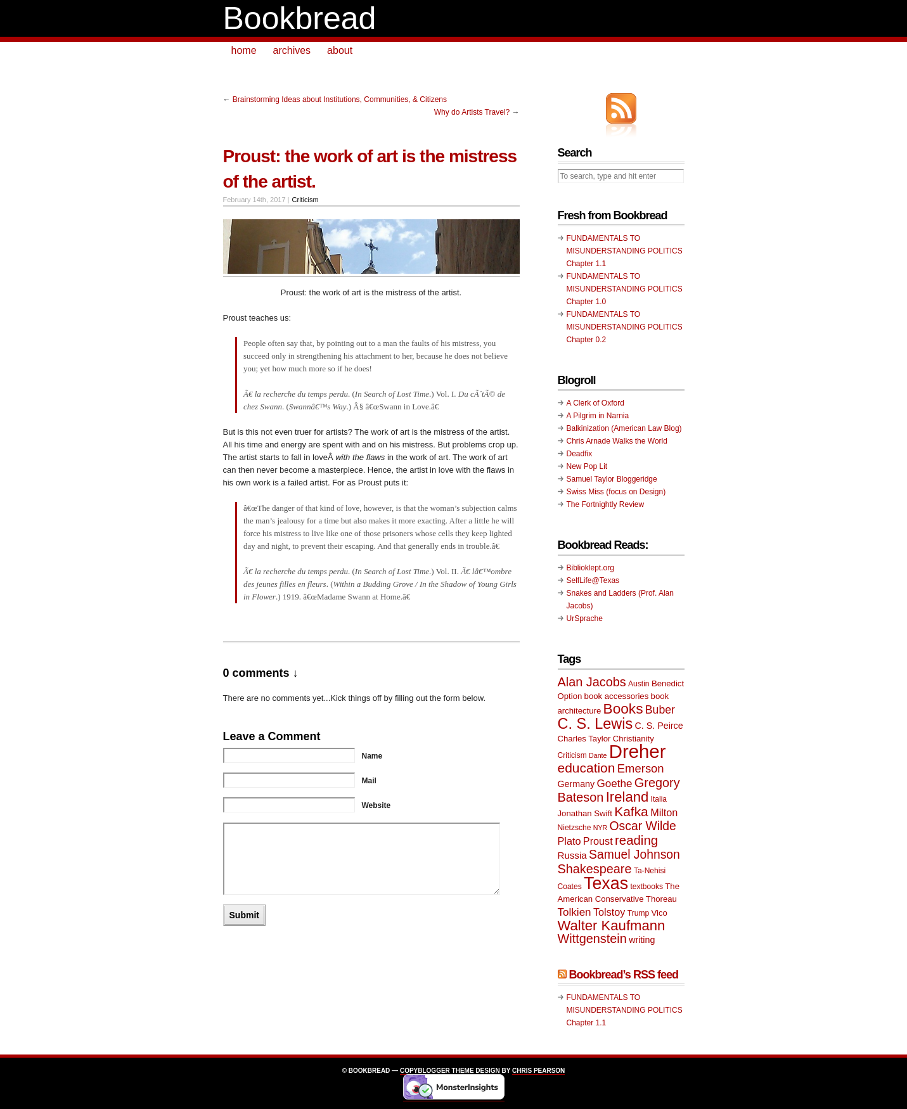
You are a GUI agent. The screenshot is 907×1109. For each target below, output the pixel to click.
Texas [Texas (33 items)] (606, 883)
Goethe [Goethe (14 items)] (615, 784)
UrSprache (585, 618)
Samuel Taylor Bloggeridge (612, 479)
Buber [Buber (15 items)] (660, 709)
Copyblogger (425, 1070)
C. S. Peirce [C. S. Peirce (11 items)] (659, 726)
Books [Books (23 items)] (623, 709)
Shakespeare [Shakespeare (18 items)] (595, 869)
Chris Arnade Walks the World (617, 441)
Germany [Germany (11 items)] (576, 784)
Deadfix (580, 453)
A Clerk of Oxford (595, 403)
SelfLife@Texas (593, 580)
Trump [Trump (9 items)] (638, 913)
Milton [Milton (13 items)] (664, 812)
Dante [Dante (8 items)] (598, 755)
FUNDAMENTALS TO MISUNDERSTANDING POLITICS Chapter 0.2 (625, 327)
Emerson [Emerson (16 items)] (640, 768)
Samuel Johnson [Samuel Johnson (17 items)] (634, 854)
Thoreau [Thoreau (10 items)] (661, 899)
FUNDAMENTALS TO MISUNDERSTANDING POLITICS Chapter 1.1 (625, 251)
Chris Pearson (538, 1070)
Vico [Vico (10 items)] (659, 913)
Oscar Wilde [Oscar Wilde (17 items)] (643, 826)
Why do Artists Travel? (472, 112)
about (339, 50)
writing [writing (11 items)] (642, 940)
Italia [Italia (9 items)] (659, 799)
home (244, 50)
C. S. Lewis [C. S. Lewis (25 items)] (595, 723)
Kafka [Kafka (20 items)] (631, 811)
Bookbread (299, 18)
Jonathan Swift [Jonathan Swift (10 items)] (585, 813)
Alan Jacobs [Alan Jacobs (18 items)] (592, 682)
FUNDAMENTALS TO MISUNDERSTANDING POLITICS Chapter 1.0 (625, 289)
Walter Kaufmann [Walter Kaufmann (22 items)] (612, 925)
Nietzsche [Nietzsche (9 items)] (574, 827)
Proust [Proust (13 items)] (598, 841)
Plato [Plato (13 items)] (569, 841)
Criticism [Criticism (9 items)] (572, 755)
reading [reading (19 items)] (636, 840)
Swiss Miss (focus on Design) (616, 491)
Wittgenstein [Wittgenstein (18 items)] (592, 939)
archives (292, 50)
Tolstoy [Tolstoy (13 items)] (609, 912)
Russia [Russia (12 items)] (572, 855)
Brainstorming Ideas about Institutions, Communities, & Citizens (340, 99)
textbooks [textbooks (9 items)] (646, 886)
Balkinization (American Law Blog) (624, 428)
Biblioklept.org (590, 567)
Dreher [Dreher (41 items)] (637, 751)
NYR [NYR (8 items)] (600, 827)
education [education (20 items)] (586, 767)
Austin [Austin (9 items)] (638, 683)
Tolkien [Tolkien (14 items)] (574, 912)
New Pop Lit (587, 466)
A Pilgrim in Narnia (598, 415)
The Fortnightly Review (606, 504)
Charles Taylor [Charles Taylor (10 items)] (584, 738)
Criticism (305, 199)
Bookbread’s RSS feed (623, 974)
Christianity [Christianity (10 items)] (633, 738)
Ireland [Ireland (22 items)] (627, 797)
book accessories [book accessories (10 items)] (616, 696)
